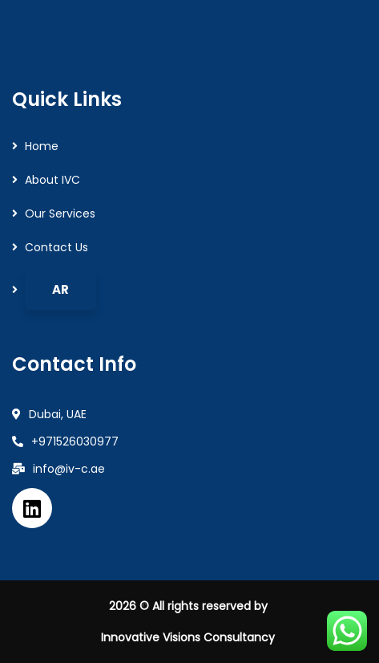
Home (41, 146)
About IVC (52, 180)
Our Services (60, 213)
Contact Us (56, 247)
